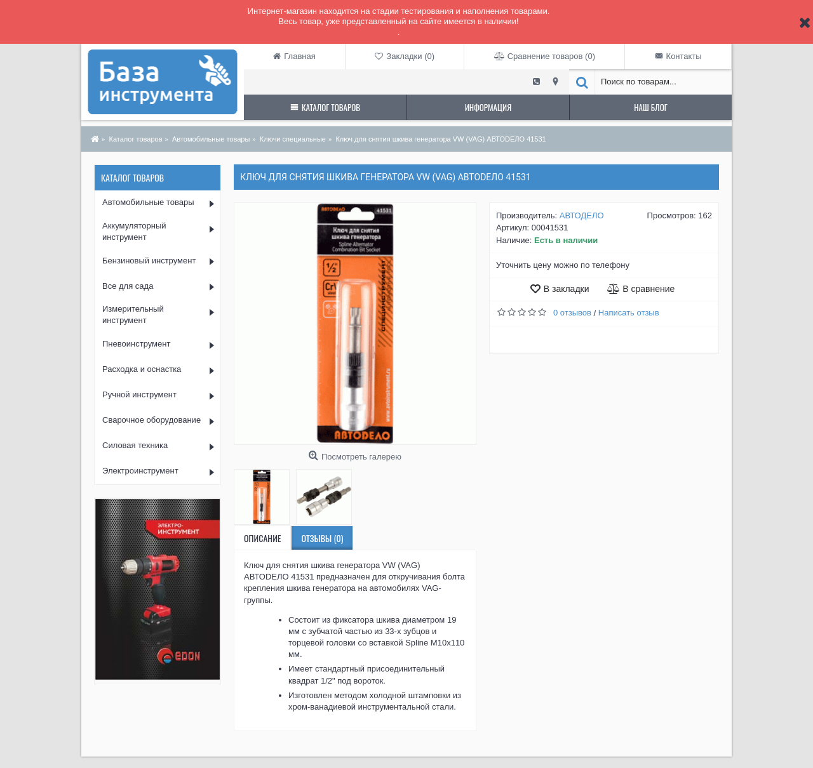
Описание (262, 538)
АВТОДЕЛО (582, 215)
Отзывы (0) (322, 538)
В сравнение (648, 289)
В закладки (566, 289)
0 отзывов (572, 312)
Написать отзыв (628, 312)
